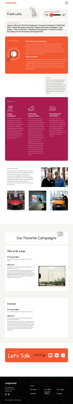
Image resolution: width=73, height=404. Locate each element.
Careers (33, 393)
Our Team (60, 389)
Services (33, 389)
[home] (10, 3)
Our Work (47, 389)
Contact (59, 393)
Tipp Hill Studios (47, 392)
